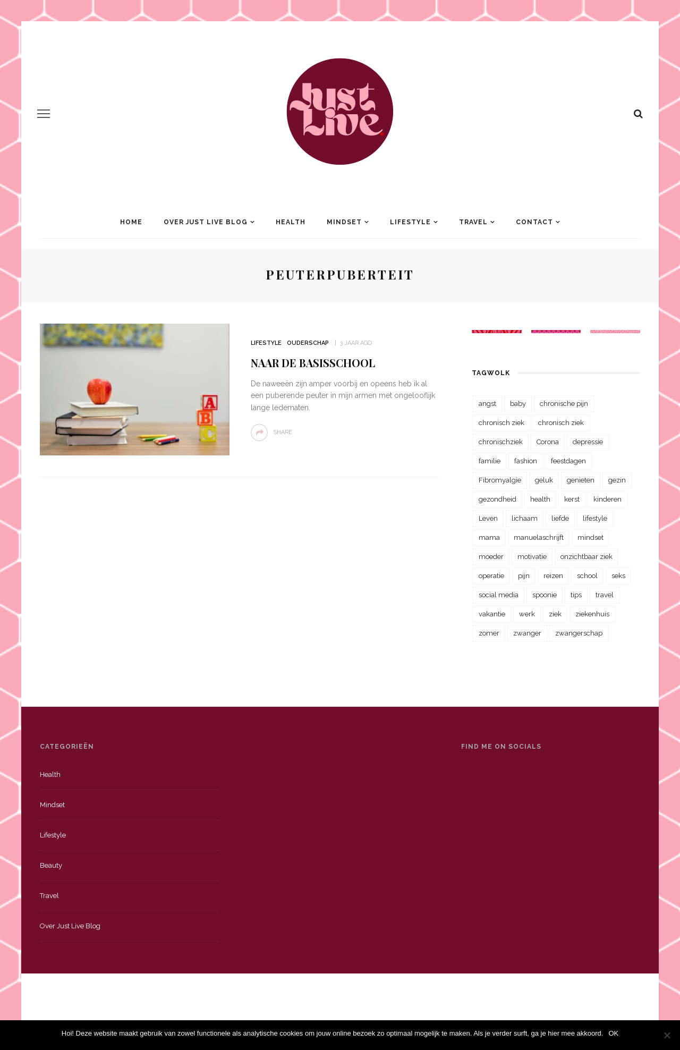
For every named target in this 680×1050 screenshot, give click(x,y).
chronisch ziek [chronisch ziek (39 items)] (561, 423)
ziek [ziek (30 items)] (555, 614)
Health (290, 222)
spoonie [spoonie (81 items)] (544, 595)
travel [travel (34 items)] (605, 595)
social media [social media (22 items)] (498, 595)
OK (613, 1033)
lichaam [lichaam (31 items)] (525, 518)
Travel (473, 222)
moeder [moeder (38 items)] (491, 557)
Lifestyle (410, 222)
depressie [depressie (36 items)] (588, 442)
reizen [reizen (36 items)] (553, 576)
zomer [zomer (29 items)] (489, 633)
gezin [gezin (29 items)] (617, 480)
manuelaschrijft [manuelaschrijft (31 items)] (539, 537)
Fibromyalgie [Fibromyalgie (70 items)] (500, 480)
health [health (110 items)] (540, 499)
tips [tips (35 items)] (576, 595)
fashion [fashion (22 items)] (525, 461)
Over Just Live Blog (206, 222)
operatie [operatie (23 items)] (491, 576)
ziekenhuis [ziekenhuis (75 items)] (592, 614)
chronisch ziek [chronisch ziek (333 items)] (501, 423)
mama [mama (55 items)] (489, 537)
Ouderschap (308, 343)
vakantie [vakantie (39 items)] (492, 614)
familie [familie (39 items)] (489, 461)
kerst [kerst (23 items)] (572, 499)
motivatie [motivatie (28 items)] (532, 557)
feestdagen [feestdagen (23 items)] (568, 461)
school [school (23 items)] (587, 576)
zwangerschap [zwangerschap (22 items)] (578, 633)
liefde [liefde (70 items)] (560, 518)
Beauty (51, 865)
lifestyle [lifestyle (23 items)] (595, 518)
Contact (534, 222)
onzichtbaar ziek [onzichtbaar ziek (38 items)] (586, 557)
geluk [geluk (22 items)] (544, 480)
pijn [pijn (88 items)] (524, 576)
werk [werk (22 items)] (527, 614)
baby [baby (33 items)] (518, 404)
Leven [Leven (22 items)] (488, 518)
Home (131, 222)
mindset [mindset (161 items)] (590, 537)
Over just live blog (70, 926)
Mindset (344, 222)
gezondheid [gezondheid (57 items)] (497, 499)
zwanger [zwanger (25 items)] (527, 633)
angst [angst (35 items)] (487, 404)
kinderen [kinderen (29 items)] (607, 499)
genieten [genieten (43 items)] (580, 480)
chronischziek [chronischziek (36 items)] (501, 442)
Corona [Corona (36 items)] (548, 442)
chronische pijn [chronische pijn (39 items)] (564, 404)
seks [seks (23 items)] (618, 576)
